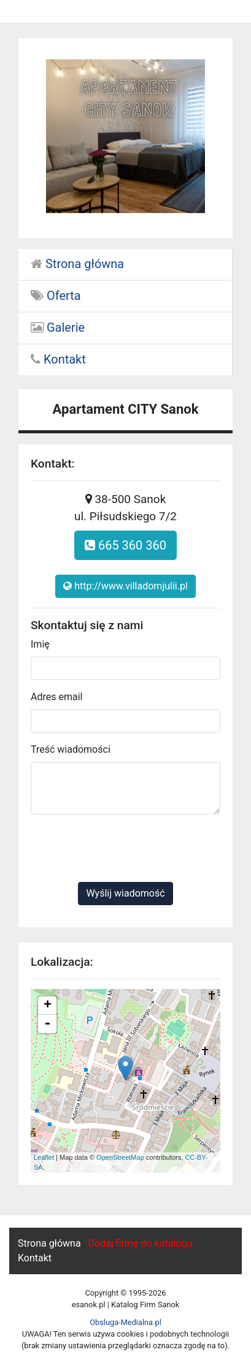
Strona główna (77, 263)
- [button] (47, 1024)
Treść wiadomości (70, 749)
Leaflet (44, 1157)
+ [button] (48, 1005)
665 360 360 (125, 545)
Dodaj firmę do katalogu (140, 1243)
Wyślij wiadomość (125, 893)
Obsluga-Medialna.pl (125, 1322)
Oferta (56, 295)
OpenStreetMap (120, 1157)
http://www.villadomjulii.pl (125, 586)
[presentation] (124, 848)
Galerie (58, 327)
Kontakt (58, 359)
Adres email (56, 697)
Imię (40, 644)
